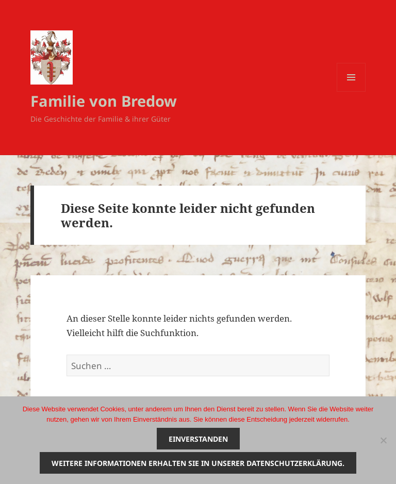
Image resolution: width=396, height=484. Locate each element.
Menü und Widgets (351, 91)
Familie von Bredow (103, 101)
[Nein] (383, 440)
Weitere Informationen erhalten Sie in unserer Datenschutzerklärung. (198, 463)
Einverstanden (198, 439)
